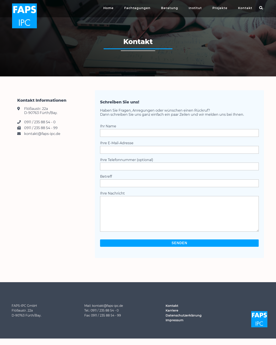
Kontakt (245, 8)
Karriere (172, 317)
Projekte (219, 8)
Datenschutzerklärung (184, 322)
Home (108, 8)
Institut (195, 8)
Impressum (174, 327)
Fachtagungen (137, 8)
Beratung (169, 8)
